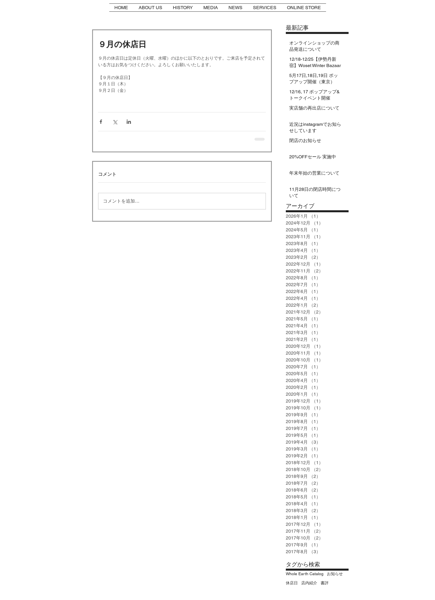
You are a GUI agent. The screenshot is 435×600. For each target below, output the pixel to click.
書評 (325, 583)
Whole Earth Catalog (304, 573)
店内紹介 (309, 583)
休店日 (292, 583)
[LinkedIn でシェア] (128, 121)
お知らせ (335, 573)
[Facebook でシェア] (101, 121)
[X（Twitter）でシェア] (115, 121)
